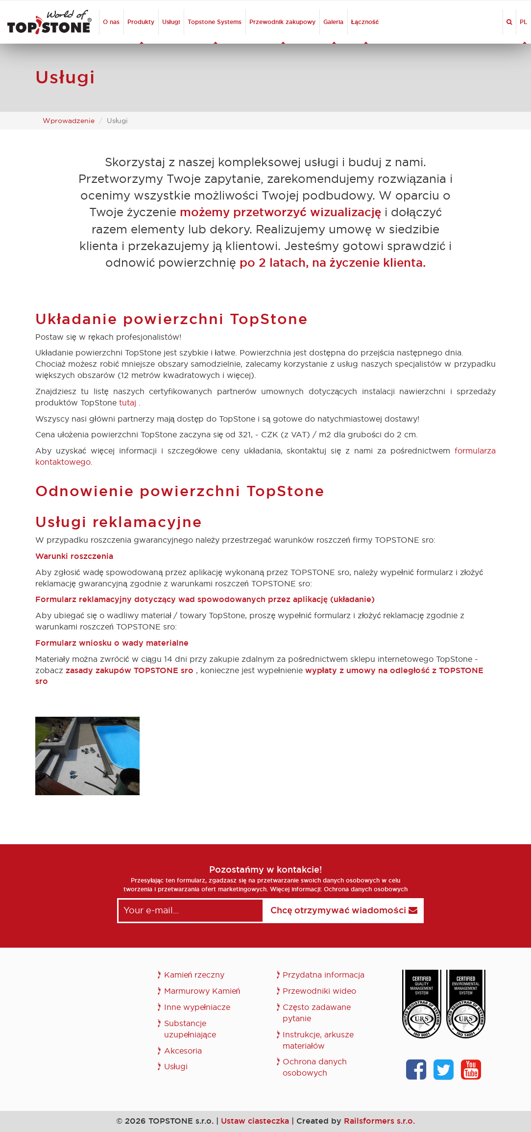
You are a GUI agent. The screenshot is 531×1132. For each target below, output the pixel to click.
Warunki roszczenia (74, 556)
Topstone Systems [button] (214, 31)
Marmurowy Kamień (202, 991)
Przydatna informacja (323, 975)
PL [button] (523, 31)
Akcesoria (183, 1051)
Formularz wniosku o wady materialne (112, 643)
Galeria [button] (333, 31)
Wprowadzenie (69, 121)
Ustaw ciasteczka (255, 1121)
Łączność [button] (365, 31)
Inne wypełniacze (197, 1007)
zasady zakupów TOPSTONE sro (129, 670)
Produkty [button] (140, 31)
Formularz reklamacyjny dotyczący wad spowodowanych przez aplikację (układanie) (205, 599)
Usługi (171, 21)
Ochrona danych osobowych (366, 889)
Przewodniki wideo (319, 991)
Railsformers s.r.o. (379, 1121)
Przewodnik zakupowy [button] (282, 31)
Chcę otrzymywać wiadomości (343, 910)
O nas (111, 21)
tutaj (127, 402)
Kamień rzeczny (194, 975)
